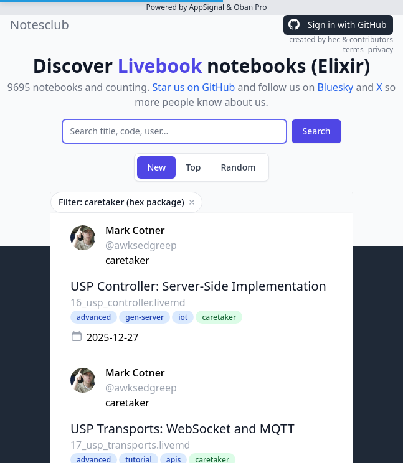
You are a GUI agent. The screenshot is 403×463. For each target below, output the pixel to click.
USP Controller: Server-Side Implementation (198, 286)
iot (182, 317)
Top (193, 167)
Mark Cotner (135, 230)
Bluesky (335, 87)
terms (353, 49)
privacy (380, 49)
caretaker (127, 260)
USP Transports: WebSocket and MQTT (182, 428)
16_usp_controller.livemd (128, 302)
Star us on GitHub (194, 87)
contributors (371, 39)
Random (237, 167)
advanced (94, 317)
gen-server (144, 317)
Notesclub (39, 24)
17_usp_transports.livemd (130, 445)
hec (335, 39)
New (156, 167)
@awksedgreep (141, 245)
